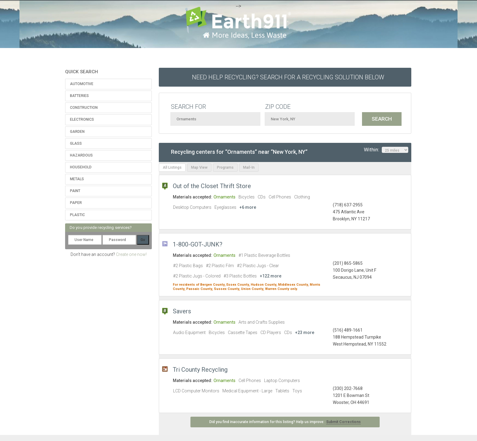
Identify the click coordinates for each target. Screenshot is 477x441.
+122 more (270, 276)
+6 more (247, 207)
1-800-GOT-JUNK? (197, 244)
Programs (225, 167)
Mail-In (249, 167)
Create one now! (131, 254)
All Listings (172, 167)
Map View (199, 167)
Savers (182, 311)
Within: (386, 149)
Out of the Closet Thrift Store (212, 186)
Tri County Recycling (200, 369)
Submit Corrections (343, 422)
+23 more (304, 332)
